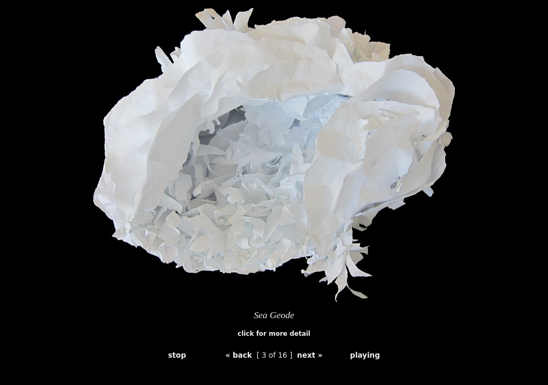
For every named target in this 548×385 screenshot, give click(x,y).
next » (310, 355)
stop (177, 355)
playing (365, 355)
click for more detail (274, 333)
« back (238, 355)
